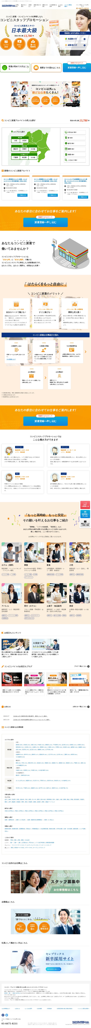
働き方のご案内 (23, 5)
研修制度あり (36, 828)
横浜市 (15, 149)
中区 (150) (24, 763)
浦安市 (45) (55, 788)
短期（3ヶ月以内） (21, 820)
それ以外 (27, 840)
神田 (22, 802)
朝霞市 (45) (29, 780)
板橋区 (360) (82, 747)
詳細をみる (23, 195)
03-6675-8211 (82, 8)
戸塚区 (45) (77, 763)
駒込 (68, 799)
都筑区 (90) (62, 763)
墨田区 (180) (43, 747)
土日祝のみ (25, 842)
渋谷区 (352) (27, 744)
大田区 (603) (80, 744)
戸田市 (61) (43, 780)
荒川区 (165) (25, 749)
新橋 (34, 802)
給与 (71, 143)
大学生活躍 (59, 828)
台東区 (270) (35, 747)
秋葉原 (18, 802)
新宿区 (6, 993)
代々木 (34, 799)
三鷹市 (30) (67, 754)
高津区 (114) (27, 770)
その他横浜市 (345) (21, 765)
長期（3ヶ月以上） (49, 820)
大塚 (61, 799)
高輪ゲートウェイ (50, 802)
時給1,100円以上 (19, 811)
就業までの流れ (45, 5)
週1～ (11, 842)
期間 (71, 149)
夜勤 (22, 840)
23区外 (24, 140)
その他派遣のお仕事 (53, 5)
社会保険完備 (44, 828)
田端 (72, 799)
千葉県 (15, 157)
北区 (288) (18, 749)
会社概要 (39, 1008)
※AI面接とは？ (11, 359)
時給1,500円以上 (59, 811)
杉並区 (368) (66, 747)
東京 (26, 802)
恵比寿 (22, 799)
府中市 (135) (27, 754)
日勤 (15, 840)
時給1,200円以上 (29, 811)
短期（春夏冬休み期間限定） (35, 820)
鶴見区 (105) (69, 763)
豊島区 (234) (48, 744)
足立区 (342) (33, 749)
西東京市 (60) (43, 754)
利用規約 (49, 1008)
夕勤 (18, 840)
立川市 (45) (60, 754)
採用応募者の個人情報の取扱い (65, 1008)
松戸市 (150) (42, 788)
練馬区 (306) (74, 747)
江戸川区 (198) (49, 749)
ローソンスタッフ (46, 845)
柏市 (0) (49, 788)
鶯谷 (6, 802)
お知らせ (17, 1008)
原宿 (30, 799)
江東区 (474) (51, 747)
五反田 (13, 799)
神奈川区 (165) (32, 763)
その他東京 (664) (20, 757)
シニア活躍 (82, 828)
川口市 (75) (36, 780)
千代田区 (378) (57, 744)
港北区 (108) (40, 763)
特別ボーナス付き (19, 847)
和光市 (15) (57, 780)
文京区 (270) (28, 747)
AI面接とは (29, 5)
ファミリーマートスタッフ (19, 845)
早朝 (11, 840)
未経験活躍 (15, 828)
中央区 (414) (41, 744)
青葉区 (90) (48, 763)
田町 (43, 802)
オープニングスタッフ (39, 847)
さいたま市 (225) (20, 780)
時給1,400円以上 (49, 811)
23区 (15, 140)
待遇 (71, 154)
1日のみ (72, 132)
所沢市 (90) (50, 780)
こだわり (72, 160)
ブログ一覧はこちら (82, 666)
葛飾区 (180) (41, 749)
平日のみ (31, 842)
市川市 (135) (19, 788)
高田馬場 (49, 799)
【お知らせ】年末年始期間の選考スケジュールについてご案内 (32, 719)
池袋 (57, 799)
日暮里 (82, 799)
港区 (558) (33, 744)
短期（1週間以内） (10, 820)
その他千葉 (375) (63, 788)
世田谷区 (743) (20, 747)
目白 (54, 799)
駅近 (12, 847)
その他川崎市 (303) (43, 770)
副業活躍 (75, 828)
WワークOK (28, 847)
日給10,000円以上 (9, 811)
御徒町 (13, 802)
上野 (9, 802)
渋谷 (26, 799)
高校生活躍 (52, 828)
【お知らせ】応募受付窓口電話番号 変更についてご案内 (30, 716)
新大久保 (43, 799)
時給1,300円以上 (39, 811)
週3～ (16, 842)
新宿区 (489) (19, 744)
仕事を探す (17, 5)
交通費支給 (22, 828)
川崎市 (24, 149)
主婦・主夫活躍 (68, 828)
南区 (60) (83, 763)
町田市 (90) (74, 754)
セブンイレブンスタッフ (33, 845)
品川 (6, 799)
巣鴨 (64, 799)
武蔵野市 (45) (19, 754)
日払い (6, 831)
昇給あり (28, 828)
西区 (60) (18, 763)
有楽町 (30, 802)
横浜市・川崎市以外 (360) (23, 775)
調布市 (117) (35, 754)
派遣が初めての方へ (37, 5)
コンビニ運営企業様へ (68, 5)
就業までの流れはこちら (50, 68)
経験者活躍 (8, 828)
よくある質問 (60, 5)
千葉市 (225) (27, 788)
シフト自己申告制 (40, 842)
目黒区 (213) (73, 744)
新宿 (38, 799)
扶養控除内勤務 (50, 842)
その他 (33, 149)
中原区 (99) (34, 770)
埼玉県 (24, 157)
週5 (20, 842)
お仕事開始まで (6, 1008)
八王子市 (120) (51, 754)
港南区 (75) (55, 763)
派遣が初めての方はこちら (19, 67)
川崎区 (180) (19, 770)
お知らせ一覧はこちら (81, 707)
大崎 (9, 799)
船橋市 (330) (34, 788)
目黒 (18, 799)
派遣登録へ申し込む (77, 67)
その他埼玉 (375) (65, 780)
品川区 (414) (65, 744)
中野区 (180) (59, 747)
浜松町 (39, 802)
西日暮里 (76, 799)
